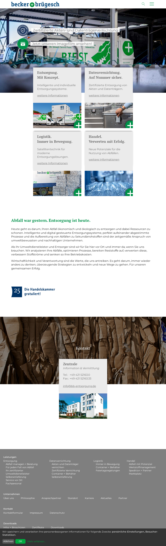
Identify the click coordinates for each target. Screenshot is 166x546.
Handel (131, 461)
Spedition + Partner (140, 470)
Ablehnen (8, 541)
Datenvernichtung (59, 461)
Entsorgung (10, 461)
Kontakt (8, 508)
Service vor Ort (14, 480)
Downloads (10, 523)
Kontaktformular (13, 512)
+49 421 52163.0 (80, 374)
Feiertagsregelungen (108, 470)
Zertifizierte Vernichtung (66, 470)
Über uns (8, 498)
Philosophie (28, 498)
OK (20, 541)
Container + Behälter (64, 473)
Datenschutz (57, 512)
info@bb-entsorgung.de (79, 386)
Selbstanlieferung (16, 477)
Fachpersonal (13, 483)
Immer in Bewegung (108, 464)
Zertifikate (38, 527)
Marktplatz (135, 473)
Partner (122, 498)
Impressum (36, 512)
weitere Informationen (52, 95)
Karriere (89, 498)
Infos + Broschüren (14, 527)
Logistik (98, 461)
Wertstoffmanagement (142, 467)
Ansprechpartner (51, 498)
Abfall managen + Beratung (22, 464)
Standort (73, 498)
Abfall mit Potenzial (140, 464)
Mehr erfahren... (36, 541)
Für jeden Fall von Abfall (20, 467)
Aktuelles (106, 498)
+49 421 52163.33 (80, 378)
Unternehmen (11, 494)
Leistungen (9, 457)
